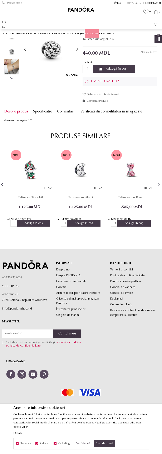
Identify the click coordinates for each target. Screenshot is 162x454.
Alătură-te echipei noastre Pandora (78, 322)
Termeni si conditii (121, 299)
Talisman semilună (80, 226)
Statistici (44, 443)
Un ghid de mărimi (67, 344)
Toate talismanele (91, 41)
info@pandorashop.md (17, 338)
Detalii (18, 433)
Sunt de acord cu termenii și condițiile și (43, 373)
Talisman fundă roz (131, 226)
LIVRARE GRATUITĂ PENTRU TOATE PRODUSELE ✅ (72, 33)
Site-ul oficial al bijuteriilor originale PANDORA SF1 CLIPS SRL (35, 41)
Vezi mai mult (121, 33)
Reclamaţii (116, 328)
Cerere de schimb (121, 334)
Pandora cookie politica (125, 310)
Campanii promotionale (71, 310)
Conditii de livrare (121, 322)
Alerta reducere (148, 81)
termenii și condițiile (68, 372)
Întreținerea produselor (70, 338)
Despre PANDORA (68, 304)
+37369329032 (12, 306)
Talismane (109, 41)
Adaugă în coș (116, 98)
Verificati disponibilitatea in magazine (111, 141)
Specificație (42, 141)
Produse (75, 41)
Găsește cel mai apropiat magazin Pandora (77, 330)
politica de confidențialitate (23, 375)
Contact (61, 316)
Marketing (64, 443)
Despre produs (16, 141)
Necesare (25, 443)
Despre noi (63, 299)
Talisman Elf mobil (30, 226)
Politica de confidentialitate (127, 304)
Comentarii (66, 141)
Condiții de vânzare (122, 316)
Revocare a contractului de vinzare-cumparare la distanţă (133, 342)
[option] (81, 33)
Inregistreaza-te (152, 3)
